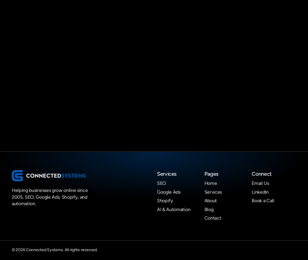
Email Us (260, 183)
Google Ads (169, 192)
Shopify (165, 200)
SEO (161, 183)
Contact (212, 218)
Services (213, 192)
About (210, 200)
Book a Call (263, 200)
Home (210, 183)
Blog (209, 209)
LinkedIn (260, 192)
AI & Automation (173, 209)
